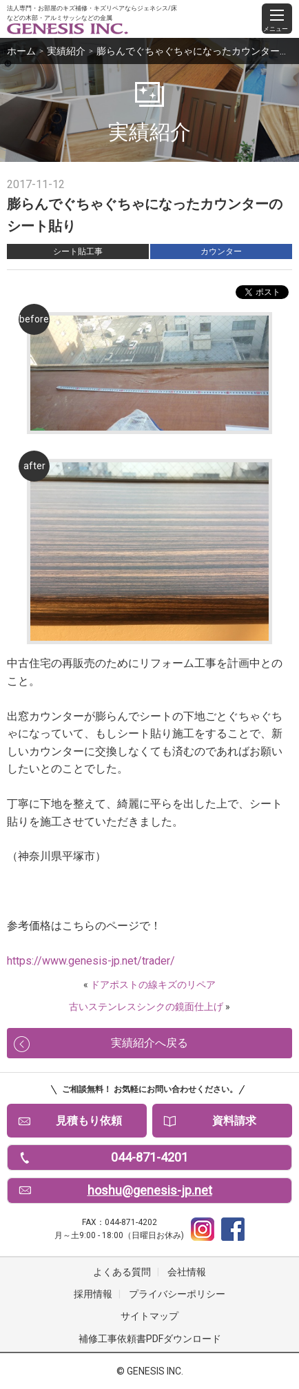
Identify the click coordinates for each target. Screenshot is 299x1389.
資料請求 (234, 1120)
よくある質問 (122, 1271)
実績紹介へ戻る (149, 1042)
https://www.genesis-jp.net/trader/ (91, 960)
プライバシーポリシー (177, 1293)
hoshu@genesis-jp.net (149, 1190)
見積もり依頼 (89, 1120)
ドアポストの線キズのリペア (153, 984)
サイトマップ (149, 1315)
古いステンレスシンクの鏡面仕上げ (146, 1006)
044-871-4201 (149, 1157)
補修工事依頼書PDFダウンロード (150, 1338)
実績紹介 (66, 50)
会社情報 (186, 1271)
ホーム (21, 50)
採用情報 (93, 1293)
